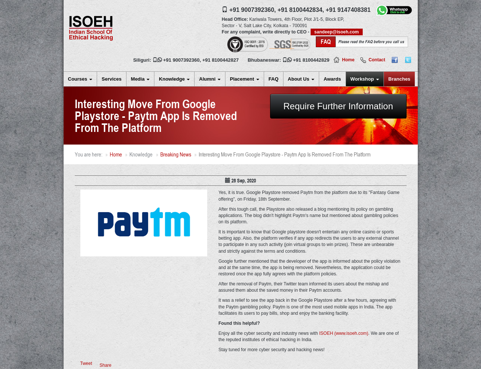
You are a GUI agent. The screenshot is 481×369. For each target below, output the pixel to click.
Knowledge (174, 79)
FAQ (274, 79)
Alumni (210, 79)
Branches (399, 79)
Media (140, 79)
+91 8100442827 (220, 60)
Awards (332, 79)
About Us (301, 79)
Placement (244, 79)
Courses (80, 79)
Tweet (86, 363)
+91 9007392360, (253, 10)
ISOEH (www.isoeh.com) (343, 333)
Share (106, 365)
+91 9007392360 (181, 60)
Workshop (364, 79)
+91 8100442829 (311, 60)
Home (348, 59)
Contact (377, 59)
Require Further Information (338, 106)
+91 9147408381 (348, 10)
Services (112, 79)
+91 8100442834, (301, 10)
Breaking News (175, 154)
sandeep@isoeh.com (336, 32)
